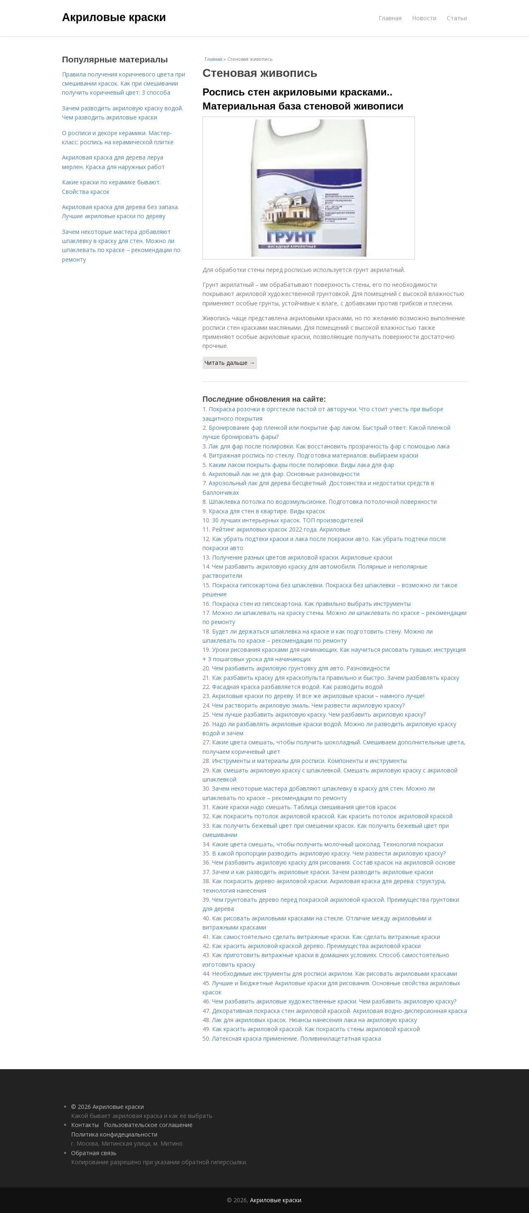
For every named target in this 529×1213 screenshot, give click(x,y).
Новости (424, 18)
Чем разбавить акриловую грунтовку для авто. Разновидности (301, 668)
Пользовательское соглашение (148, 1125)
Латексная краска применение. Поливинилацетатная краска (296, 1038)
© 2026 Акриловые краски (107, 1107)
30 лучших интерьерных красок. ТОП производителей (287, 520)
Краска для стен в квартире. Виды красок (267, 511)
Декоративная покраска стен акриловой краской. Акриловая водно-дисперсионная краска (339, 1011)
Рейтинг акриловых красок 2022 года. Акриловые (281, 529)
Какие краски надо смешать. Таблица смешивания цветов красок (304, 807)
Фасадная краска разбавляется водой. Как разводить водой (297, 687)
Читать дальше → (230, 363)
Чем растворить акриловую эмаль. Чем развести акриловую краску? (308, 705)
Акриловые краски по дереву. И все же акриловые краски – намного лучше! (318, 696)
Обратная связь (94, 1153)
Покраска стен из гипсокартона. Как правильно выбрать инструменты (311, 604)
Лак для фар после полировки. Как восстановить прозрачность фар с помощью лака (329, 446)
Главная (390, 18)
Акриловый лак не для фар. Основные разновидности (284, 474)
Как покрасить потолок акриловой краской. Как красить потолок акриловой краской (332, 816)
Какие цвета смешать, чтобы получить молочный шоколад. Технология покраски (327, 844)
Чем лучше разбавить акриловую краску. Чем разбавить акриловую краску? (319, 714)
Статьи (457, 18)
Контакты (85, 1125)
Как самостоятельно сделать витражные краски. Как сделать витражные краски (326, 937)
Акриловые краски (114, 17)
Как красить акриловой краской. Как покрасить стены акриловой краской (316, 1029)
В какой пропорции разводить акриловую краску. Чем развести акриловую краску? (329, 853)
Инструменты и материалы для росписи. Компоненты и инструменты (309, 761)
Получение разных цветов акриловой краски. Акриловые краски (302, 557)
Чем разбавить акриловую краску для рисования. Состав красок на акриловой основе (333, 862)
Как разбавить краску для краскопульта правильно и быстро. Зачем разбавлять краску (335, 678)
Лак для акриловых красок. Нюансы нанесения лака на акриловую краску (314, 1020)
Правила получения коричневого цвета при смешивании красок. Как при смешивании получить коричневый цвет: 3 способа (123, 83)
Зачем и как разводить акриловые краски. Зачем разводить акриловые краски (322, 872)
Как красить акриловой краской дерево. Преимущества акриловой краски (316, 946)
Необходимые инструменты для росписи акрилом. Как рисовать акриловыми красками (334, 973)
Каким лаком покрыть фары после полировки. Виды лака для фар (301, 465)
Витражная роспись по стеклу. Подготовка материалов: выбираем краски (313, 455)
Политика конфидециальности (114, 1134)
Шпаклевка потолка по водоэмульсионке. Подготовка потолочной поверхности (323, 501)
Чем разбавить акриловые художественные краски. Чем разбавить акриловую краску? (334, 1001)
